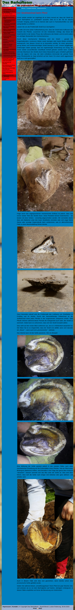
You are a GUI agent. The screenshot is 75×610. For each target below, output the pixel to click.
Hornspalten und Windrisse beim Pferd (10, 50)
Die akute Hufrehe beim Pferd (9, 18)
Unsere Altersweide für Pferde (8, 73)
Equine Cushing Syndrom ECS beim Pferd (9, 30)
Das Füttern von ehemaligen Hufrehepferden (9, 68)
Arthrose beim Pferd (8, 56)
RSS (39, 608)
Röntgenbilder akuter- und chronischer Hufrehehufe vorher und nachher (8, 59)
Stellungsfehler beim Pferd (10, 55)
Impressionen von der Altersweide (9, 76)
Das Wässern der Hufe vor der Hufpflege (9, 12)
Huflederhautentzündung (9, 34)
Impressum (7, 606)
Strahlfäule (6, 47)
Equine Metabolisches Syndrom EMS (9, 33)
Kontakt (4, 79)
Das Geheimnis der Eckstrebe (7, 63)
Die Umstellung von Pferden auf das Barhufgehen (9, 66)
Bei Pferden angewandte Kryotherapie (9, 24)
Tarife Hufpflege (7, 9)
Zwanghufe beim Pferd (9, 41)
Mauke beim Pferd (8, 45)
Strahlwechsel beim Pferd (9, 53)
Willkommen (5, 7)
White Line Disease (8, 44)
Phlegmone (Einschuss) (9, 52)
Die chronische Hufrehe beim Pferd (9, 27)
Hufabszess (6, 42)
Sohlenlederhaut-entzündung (7, 37)
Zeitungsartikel (6, 78)
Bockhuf (5, 39)
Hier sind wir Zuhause (7, 13)
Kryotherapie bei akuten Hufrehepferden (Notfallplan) (9, 21)
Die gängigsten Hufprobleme (9, 15)
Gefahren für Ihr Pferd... (8, 70)
